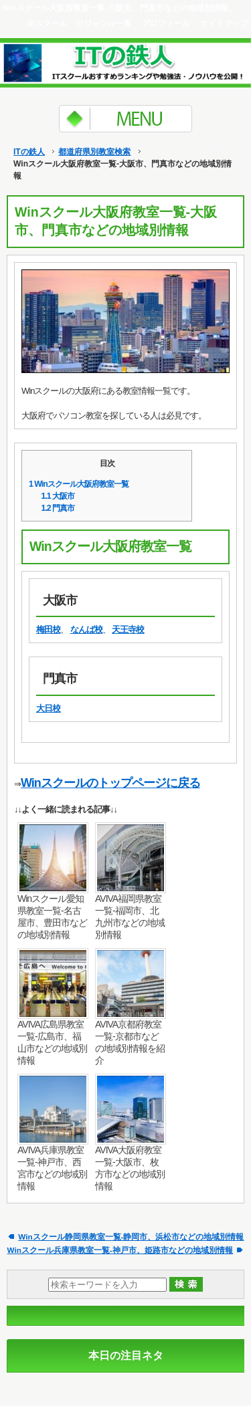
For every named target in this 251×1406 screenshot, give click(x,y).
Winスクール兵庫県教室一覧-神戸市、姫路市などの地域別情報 (120, 1250)
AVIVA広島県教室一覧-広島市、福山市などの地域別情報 (52, 1042)
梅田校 (48, 629)
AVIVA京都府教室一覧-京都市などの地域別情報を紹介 (130, 1042)
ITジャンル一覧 (104, 23)
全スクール (47, 23)
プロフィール (166, 23)
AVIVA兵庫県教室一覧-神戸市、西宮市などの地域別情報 (52, 1168)
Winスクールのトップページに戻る (110, 783)
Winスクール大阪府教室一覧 (79, 484)
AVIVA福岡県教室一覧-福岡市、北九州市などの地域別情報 (130, 916)
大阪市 (58, 496)
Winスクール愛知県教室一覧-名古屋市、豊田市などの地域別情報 (52, 916)
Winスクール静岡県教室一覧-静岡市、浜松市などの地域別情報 (131, 1236)
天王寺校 (128, 629)
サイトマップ (224, 23)
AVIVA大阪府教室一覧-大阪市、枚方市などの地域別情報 (130, 1168)
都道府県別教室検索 (94, 151)
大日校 (48, 708)
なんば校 (86, 629)
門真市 (58, 508)
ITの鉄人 (29, 151)
